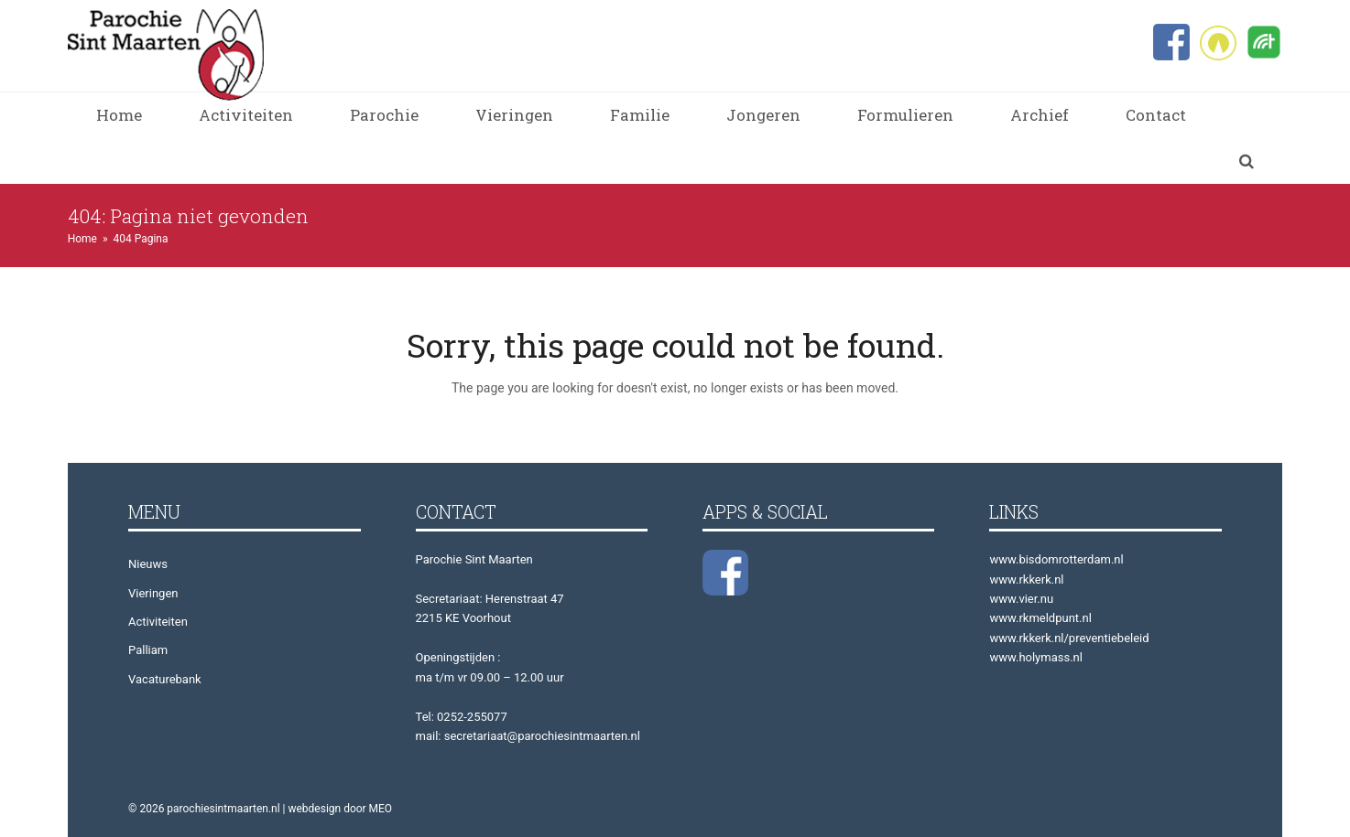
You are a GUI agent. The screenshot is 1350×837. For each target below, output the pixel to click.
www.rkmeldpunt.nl (1040, 618)
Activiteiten (158, 621)
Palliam (148, 650)
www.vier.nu (1021, 599)
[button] (1246, 161)
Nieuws (148, 564)
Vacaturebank (164, 679)
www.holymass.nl (1036, 657)
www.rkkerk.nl (1026, 579)
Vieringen (153, 593)
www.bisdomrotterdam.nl (1056, 559)
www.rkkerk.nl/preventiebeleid (1069, 638)
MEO (381, 808)
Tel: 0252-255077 (461, 717)
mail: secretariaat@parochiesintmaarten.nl (528, 736)
